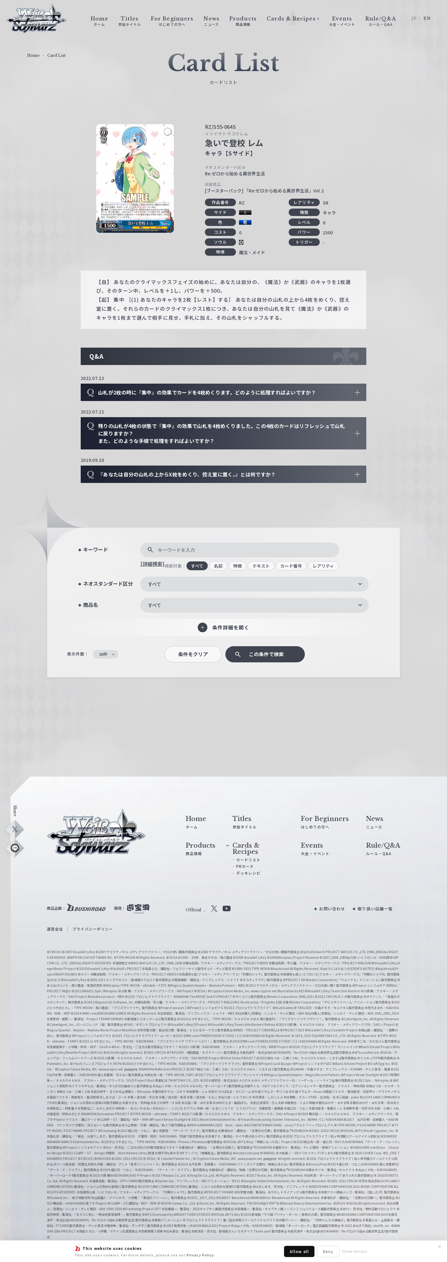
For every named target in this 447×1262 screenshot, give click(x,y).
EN (427, 18)
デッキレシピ (248, 873)
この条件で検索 (266, 654)
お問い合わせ (332, 909)
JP (414, 18)
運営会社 (55, 928)
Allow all (299, 1251)
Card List (56, 55)
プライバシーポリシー (92, 928)
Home (33, 55)
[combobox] (254, 584)
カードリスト (248, 859)
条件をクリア (193, 654)
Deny (328, 1251)
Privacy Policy (200, 1254)
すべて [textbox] (154, 584)
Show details (355, 1251)
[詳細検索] (152, 563)
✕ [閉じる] (439, 1246)
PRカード (245, 866)
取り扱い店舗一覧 (375, 909)
